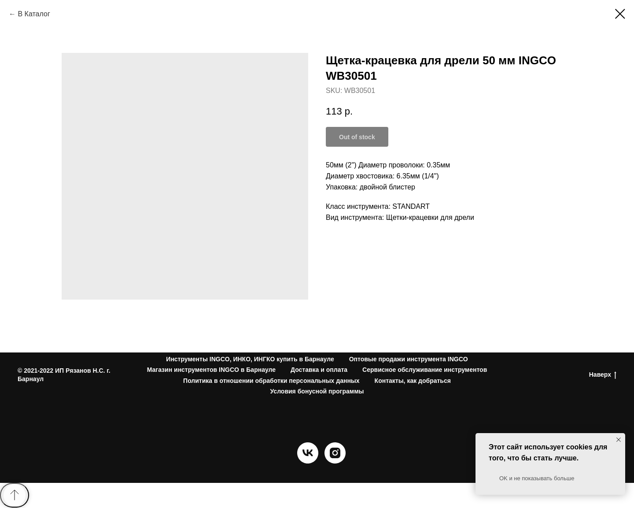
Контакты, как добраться (413, 380)
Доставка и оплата (319, 369)
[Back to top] (14, 495)
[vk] (307, 461)
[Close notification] (618, 439)
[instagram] (335, 461)
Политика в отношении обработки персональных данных (271, 380)
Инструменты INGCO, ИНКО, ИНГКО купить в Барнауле (250, 359)
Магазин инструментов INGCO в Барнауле (211, 369)
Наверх (602, 375)
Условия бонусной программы (317, 391)
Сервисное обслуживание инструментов (424, 369)
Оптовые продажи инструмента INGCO (408, 359)
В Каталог (34, 14)
